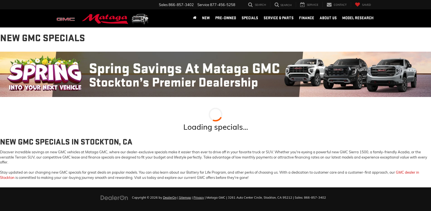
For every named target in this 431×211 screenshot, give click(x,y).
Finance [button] (306, 18)
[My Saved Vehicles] (363, 4)
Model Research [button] (358, 18)
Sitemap (185, 197)
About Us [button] (328, 18)
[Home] (194, 18)
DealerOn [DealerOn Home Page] (169, 197)
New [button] (206, 18)
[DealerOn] (114, 197)
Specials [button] (250, 18)
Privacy (199, 197)
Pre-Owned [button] (225, 18)
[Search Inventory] (257, 4)
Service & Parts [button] (279, 18)
